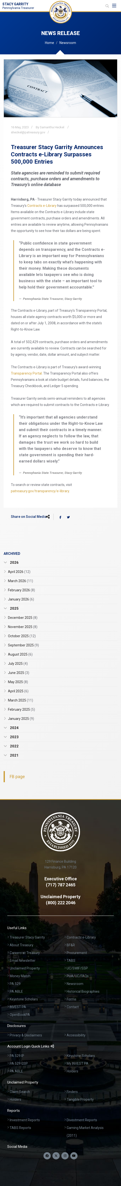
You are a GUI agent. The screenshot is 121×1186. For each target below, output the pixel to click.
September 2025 (23, 645)
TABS (71, 960)
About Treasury (21, 945)
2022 (14, 746)
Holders (72, 1071)
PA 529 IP (17, 1056)
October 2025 (22, 636)
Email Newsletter (23, 960)
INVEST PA (18, 1007)
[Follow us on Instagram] (65, 1155)
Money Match (20, 976)
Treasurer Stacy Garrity (27, 937)
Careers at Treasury (25, 953)
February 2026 (21, 590)
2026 (14, 562)
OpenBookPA (20, 1015)
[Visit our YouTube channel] (74, 1155)
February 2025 (21, 709)
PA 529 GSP (19, 1063)
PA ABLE (16, 991)
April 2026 (19, 572)
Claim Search (20, 1092)
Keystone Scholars (24, 999)
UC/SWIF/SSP (77, 968)
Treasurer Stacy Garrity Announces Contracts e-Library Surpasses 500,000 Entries (57, 154)
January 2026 (21, 599)
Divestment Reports (82, 1120)
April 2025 (18, 691)
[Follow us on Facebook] (47, 1155)
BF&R (71, 945)
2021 (14, 755)
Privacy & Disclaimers (26, 1035)
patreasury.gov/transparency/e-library (40, 491)
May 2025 (18, 682)
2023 (14, 737)
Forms (71, 999)
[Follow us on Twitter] (56, 1155)
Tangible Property (80, 1099)
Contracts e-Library (42, 206)
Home (49, 43)
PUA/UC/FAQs (78, 976)
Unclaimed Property (25, 968)
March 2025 (20, 700)
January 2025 (21, 719)
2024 (14, 728)
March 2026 (20, 581)
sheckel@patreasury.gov (28, 132)
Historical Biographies (83, 991)
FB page (17, 776)
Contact (73, 1007)
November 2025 (22, 627)
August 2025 (20, 654)
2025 (14, 608)
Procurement (77, 953)
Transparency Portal (26, 373)
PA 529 (15, 984)
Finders (72, 1092)
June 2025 (18, 673)
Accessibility (76, 1035)
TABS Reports (20, 1128)
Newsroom (67, 43)
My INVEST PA (77, 1063)
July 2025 (18, 663)
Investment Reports (25, 1120)
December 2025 (22, 618)
